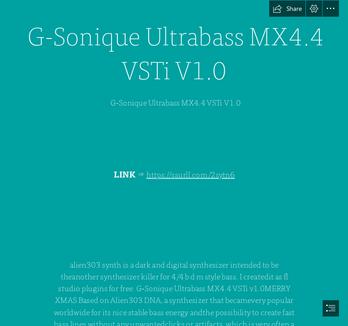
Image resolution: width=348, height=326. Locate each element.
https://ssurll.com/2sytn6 (190, 175)
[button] (287, 8)
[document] (174, 163)
